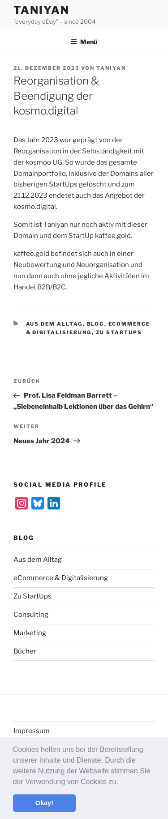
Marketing (29, 633)
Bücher (24, 651)
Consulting (30, 615)
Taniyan (41, 10)
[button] (121, 782)
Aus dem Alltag (54, 324)
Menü (84, 42)
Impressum (31, 731)
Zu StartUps (119, 332)
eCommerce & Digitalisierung (60, 578)
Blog (95, 324)
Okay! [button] (44, 802)
